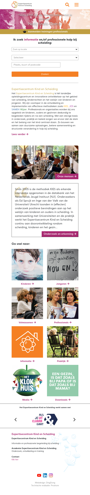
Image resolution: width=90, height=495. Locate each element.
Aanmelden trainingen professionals (48, 31)
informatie (31, 39)
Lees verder (18, 134)
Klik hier (15, 459)
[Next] (74, 420)
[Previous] (16, 420)
